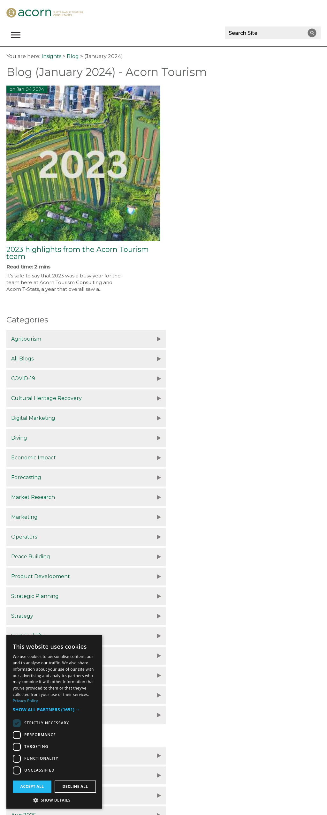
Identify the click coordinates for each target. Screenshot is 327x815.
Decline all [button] (75, 786)
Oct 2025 (23, 577)
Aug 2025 (177, 577)
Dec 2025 (23, 558)
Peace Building (184, 438)
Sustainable (26, 497)
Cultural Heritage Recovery (200, 359)
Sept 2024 (178, 637)
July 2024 (177, 656)
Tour (171, 497)
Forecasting (180, 398)
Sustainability (181, 477)
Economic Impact (33, 398)
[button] (54, 709)
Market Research (33, 418)
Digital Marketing (33, 378)
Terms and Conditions (163, 744)
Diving (173, 378)
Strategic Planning (188, 458)
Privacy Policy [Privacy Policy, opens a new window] (25, 701)
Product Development (40, 458)
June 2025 (24, 597)
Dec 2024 (23, 617)
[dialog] (54, 722)
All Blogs (176, 339)
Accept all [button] (32, 786)
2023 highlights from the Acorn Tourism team (77, 253)
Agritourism (26, 339)
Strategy (22, 477)
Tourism (21, 517)
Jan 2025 (176, 597)
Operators (24, 438)
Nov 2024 (177, 617)
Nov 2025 (177, 558)
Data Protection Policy (103, 744)
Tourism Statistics (187, 517)
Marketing (178, 418)
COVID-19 (23, 359)
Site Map (208, 744)
